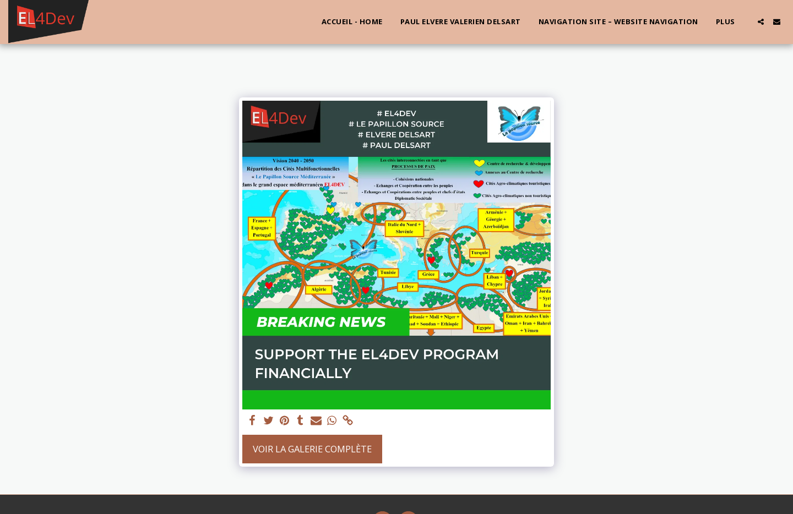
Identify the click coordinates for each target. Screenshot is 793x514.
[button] (760, 21)
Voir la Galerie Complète (312, 448)
